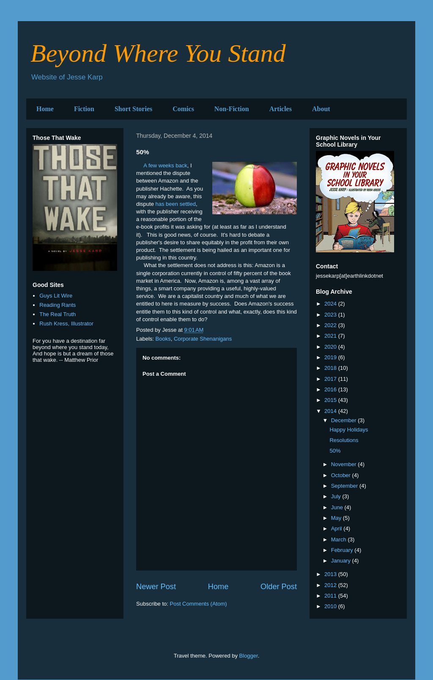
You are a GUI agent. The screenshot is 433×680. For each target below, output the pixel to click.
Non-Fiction (231, 108)
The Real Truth (57, 314)
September (345, 486)
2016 (331, 389)
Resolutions (343, 440)
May (337, 518)
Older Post (278, 586)
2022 (331, 325)
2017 (331, 379)
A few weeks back (165, 165)
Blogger (248, 656)
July (337, 496)
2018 (331, 368)
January (341, 560)
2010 (331, 606)
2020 (331, 347)
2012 (331, 585)
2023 (331, 314)
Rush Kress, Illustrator (66, 323)
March (339, 539)
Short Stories (133, 108)
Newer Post (156, 586)
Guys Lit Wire (55, 295)
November (344, 464)
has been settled (176, 204)
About (321, 108)
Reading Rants (57, 305)
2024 (331, 303)
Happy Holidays (348, 429)
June (338, 507)
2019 (331, 357)
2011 (331, 596)
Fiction (84, 108)
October (341, 475)
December (344, 420)
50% (334, 451)
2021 (331, 336)
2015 (331, 400)
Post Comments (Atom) (198, 604)
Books (163, 339)
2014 (331, 411)
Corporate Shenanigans (203, 339)
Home (45, 108)
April (337, 528)
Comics (183, 108)
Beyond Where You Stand (158, 53)
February (343, 550)
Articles (280, 108)
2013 (331, 574)
